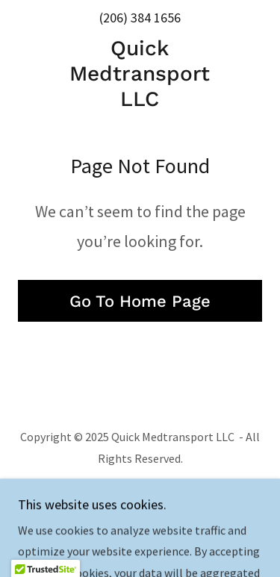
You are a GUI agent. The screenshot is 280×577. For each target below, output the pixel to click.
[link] (140, 73)
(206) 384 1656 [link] (140, 17)
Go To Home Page (140, 301)
